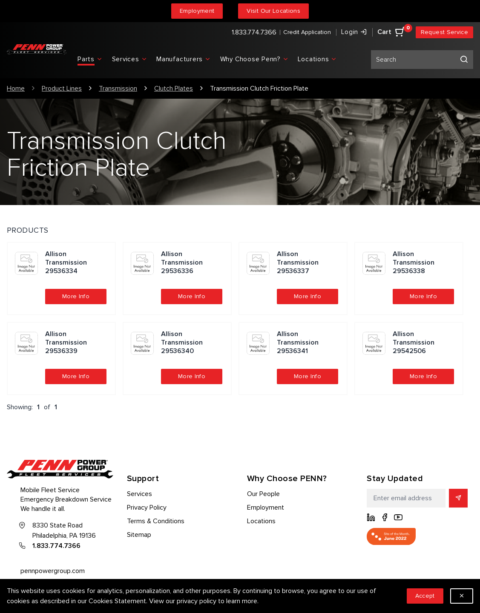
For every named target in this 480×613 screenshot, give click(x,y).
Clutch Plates (173, 88)
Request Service (444, 32)
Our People (263, 494)
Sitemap (139, 534)
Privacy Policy (147, 507)
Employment (197, 10)
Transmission (118, 88)
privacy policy (196, 601)
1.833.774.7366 (254, 32)
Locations (261, 521)
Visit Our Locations (273, 10)
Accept (425, 595)
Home (16, 88)
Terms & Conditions (155, 521)
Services (139, 494)
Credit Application (307, 32)
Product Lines (62, 88)
